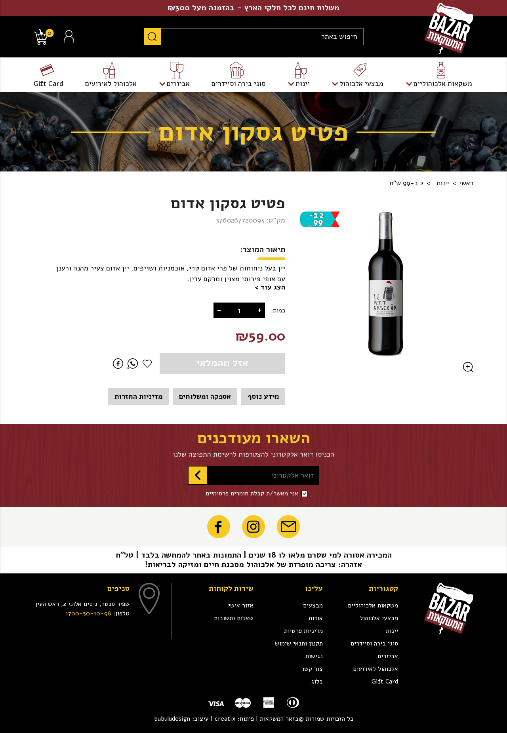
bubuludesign (172, 718)
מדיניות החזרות (138, 396)
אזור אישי (241, 605)
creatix (225, 718)
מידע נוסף (263, 396)
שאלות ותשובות (234, 618)
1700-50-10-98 (88, 613)
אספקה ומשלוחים (205, 396)
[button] (270, 287)
